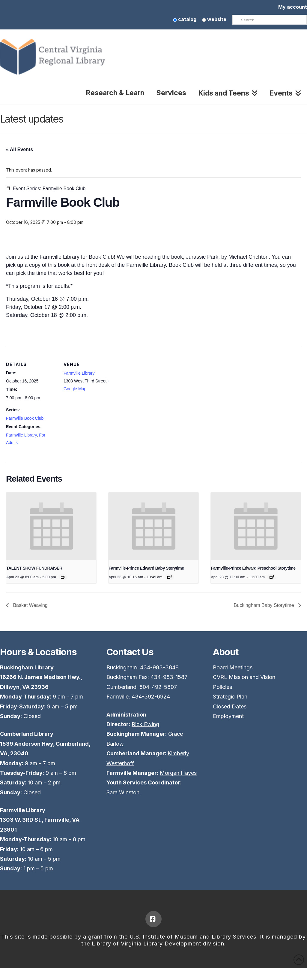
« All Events (19, 149)
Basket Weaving (30, 605)
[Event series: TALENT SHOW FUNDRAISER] (63, 577)
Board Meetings (232, 667)
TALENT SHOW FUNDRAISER (34, 568)
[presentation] (51, 526)
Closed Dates (229, 706)
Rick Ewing (145, 724)
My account (292, 7)
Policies (222, 687)
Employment (228, 716)
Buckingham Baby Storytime (264, 605)
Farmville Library (21, 435)
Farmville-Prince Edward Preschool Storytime (253, 568)
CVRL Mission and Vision (244, 677)
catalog (184, 19)
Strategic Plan (230, 696)
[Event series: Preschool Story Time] (272, 577)
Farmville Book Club (24, 418)
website (214, 19)
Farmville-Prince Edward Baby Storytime (146, 568)
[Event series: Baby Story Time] (169, 577)
